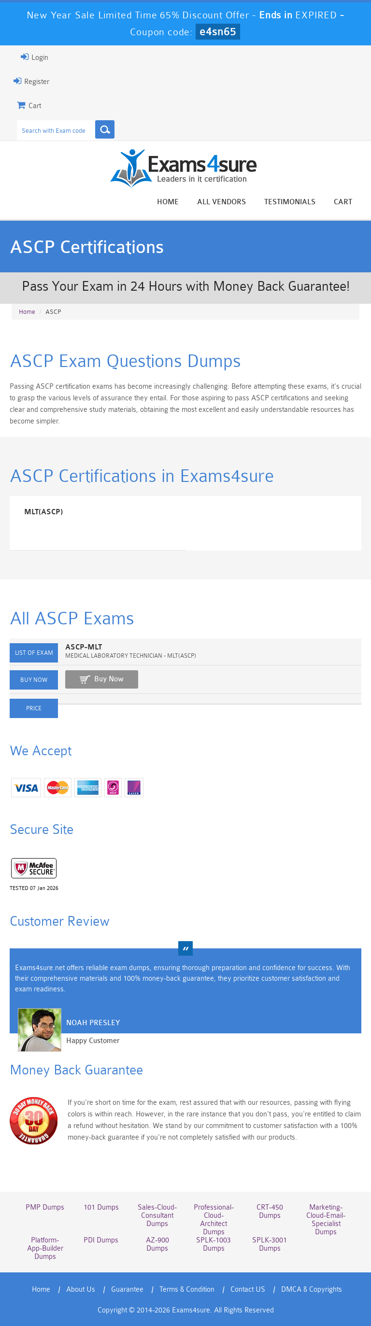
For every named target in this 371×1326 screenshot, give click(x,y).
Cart (343, 202)
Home (168, 202)
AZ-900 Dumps (157, 1244)
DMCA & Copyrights (311, 1289)
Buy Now (109, 679)
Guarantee (127, 1289)
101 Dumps (101, 1207)
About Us (80, 1289)
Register (31, 81)
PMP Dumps (45, 1207)
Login (34, 57)
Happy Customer (93, 1041)
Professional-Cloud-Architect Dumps (214, 1219)
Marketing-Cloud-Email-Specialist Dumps (325, 1219)
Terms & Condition (186, 1289)
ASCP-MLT (83, 647)
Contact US (247, 1289)
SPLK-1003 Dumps (213, 1244)
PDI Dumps (101, 1240)
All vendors (221, 202)
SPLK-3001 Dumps (269, 1244)
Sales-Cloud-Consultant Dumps (157, 1215)
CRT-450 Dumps (270, 1211)
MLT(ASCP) (43, 512)
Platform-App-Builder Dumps (45, 1248)
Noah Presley (93, 1023)
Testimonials (289, 202)
